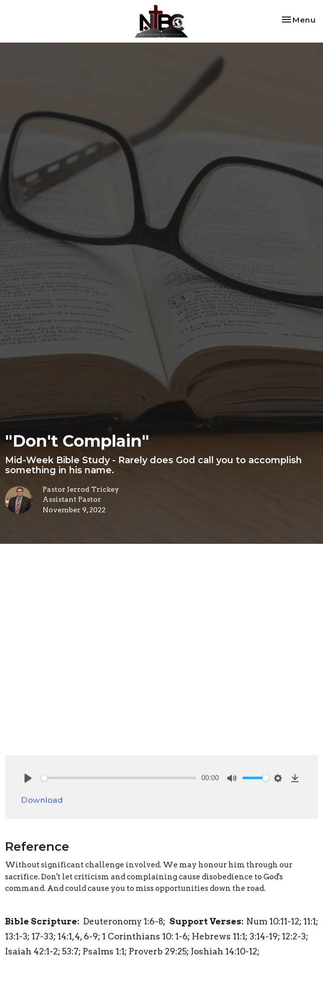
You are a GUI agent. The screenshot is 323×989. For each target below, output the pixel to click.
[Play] (28, 778)
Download (42, 800)
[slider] (118, 778)
